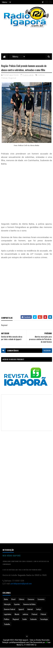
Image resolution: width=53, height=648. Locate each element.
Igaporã (21, 609)
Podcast (34, 614)
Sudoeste (33, 619)
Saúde (24, 619)
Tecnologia (44, 619)
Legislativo (7, 614)
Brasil (13, 599)
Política (6, 619)
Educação (7, 604)
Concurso (31, 599)
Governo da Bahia (29, 604)
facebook (47, 350)
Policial (4, 78)
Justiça (38, 609)
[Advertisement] (26, 42)
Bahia (6, 599)
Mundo (17, 614)
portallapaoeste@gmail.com (21, 583)
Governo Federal (9, 609)
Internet (30, 609)
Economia (41, 599)
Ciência (21, 599)
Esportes (17, 604)
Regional (12, 78)
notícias (41, 75)
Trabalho (7, 624)
